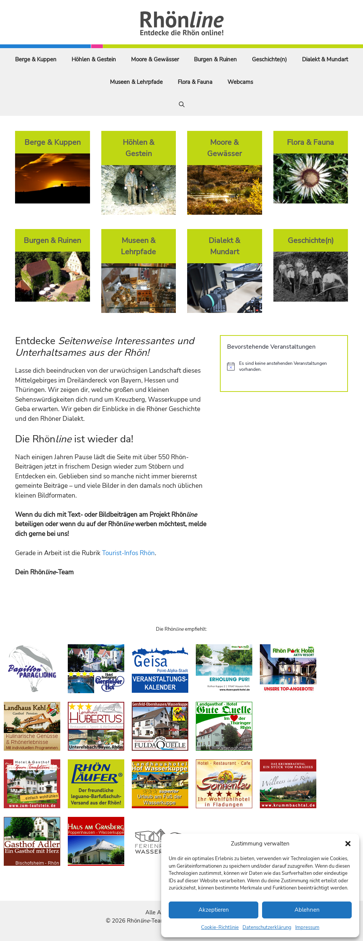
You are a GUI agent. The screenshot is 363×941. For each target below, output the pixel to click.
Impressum (307, 927)
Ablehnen (307, 910)
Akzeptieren (213, 910)
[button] (348, 843)
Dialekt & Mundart (325, 59)
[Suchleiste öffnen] (181, 104)
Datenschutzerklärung (267, 927)
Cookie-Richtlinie (220, 927)
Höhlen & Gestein (94, 59)
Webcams (240, 82)
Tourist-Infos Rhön (128, 553)
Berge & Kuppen (35, 59)
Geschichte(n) (269, 59)
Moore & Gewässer (155, 59)
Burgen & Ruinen (215, 59)
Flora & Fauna (195, 82)
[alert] (284, 366)
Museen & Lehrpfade (136, 82)
